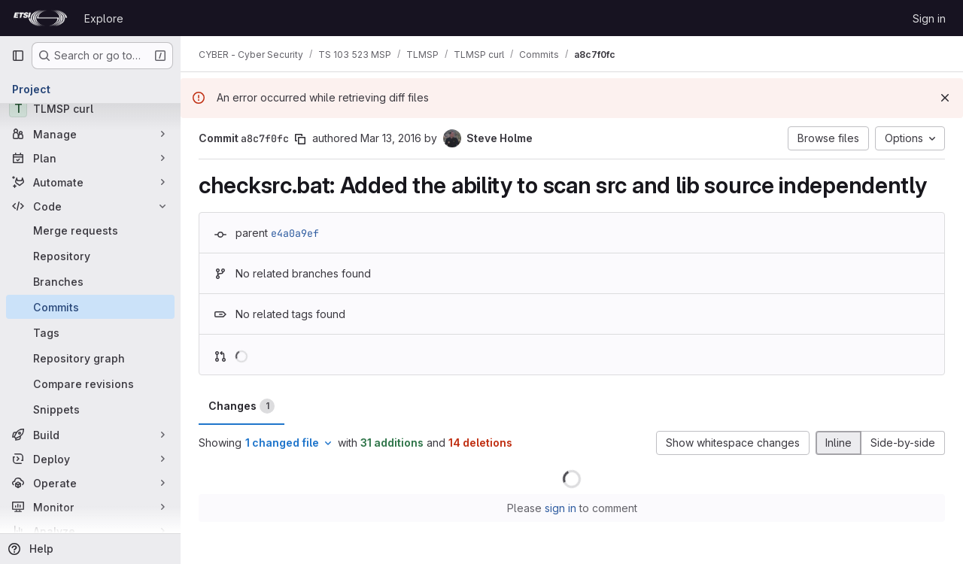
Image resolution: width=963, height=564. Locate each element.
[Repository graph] (90, 358)
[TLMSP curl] (90, 108)
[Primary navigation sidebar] (18, 56)
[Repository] (90, 256)
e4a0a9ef (295, 233)
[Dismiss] (945, 98)
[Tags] (90, 332)
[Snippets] (90, 409)
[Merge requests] (90, 230)
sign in (560, 508)
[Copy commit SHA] (300, 139)
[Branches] (90, 281)
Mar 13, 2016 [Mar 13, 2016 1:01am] (390, 138)
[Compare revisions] (90, 383)
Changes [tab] (241, 406)
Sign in (929, 18)
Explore (103, 18)
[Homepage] (40, 18)
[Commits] (90, 307)
